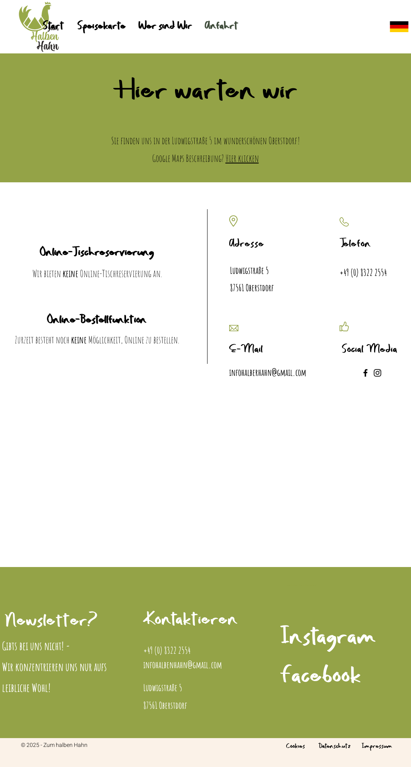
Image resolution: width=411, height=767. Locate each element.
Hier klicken (242, 158)
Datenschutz (334, 746)
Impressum (377, 746)
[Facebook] (365, 373)
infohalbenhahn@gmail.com (182, 665)
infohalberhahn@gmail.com (267, 372)
